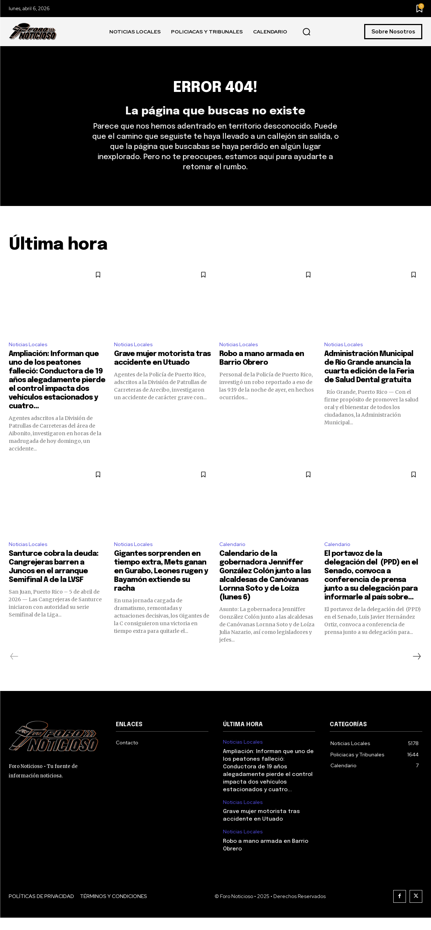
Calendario (233, 556)
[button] (306, 32)
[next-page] (416, 668)
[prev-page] (14, 668)
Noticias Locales (30, 355)
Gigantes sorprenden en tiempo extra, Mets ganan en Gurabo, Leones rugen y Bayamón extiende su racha (161, 583)
